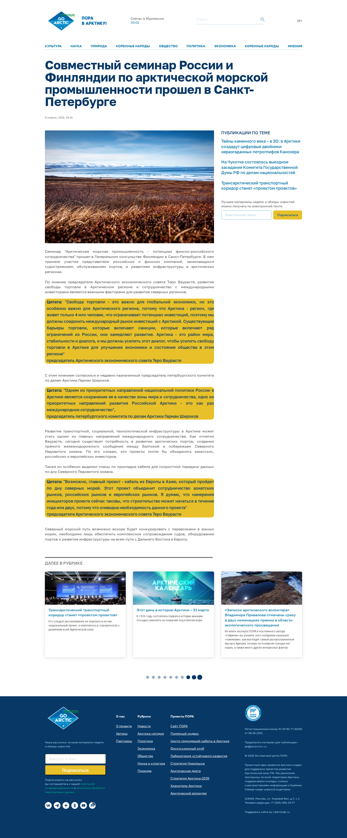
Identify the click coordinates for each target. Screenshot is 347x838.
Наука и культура (151, 763)
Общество (168, 46)
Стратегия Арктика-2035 (189, 778)
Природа (99, 46)
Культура (53, 46)
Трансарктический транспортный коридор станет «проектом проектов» (259, 185)
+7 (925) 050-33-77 (283, 802)
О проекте (124, 726)
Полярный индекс (184, 733)
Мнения (295, 46)
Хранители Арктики (186, 786)
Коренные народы (133, 46)
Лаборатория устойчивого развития (198, 756)
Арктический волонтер (188, 793)
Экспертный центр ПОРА (271, 755)
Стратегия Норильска (187, 763)
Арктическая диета (185, 771)
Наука (76, 46)
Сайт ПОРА (179, 726)
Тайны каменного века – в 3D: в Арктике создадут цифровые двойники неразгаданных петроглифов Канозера (260, 146)
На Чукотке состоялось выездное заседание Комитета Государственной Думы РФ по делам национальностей (259, 167)
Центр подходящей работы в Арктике (199, 741)
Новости (144, 726)
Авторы (122, 733)
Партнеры (124, 741)
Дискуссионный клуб (187, 748)
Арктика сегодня (150, 733)
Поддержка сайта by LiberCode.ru (267, 812)
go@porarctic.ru (255, 746)
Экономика (225, 46)
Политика (195, 46)
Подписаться (287, 215)
